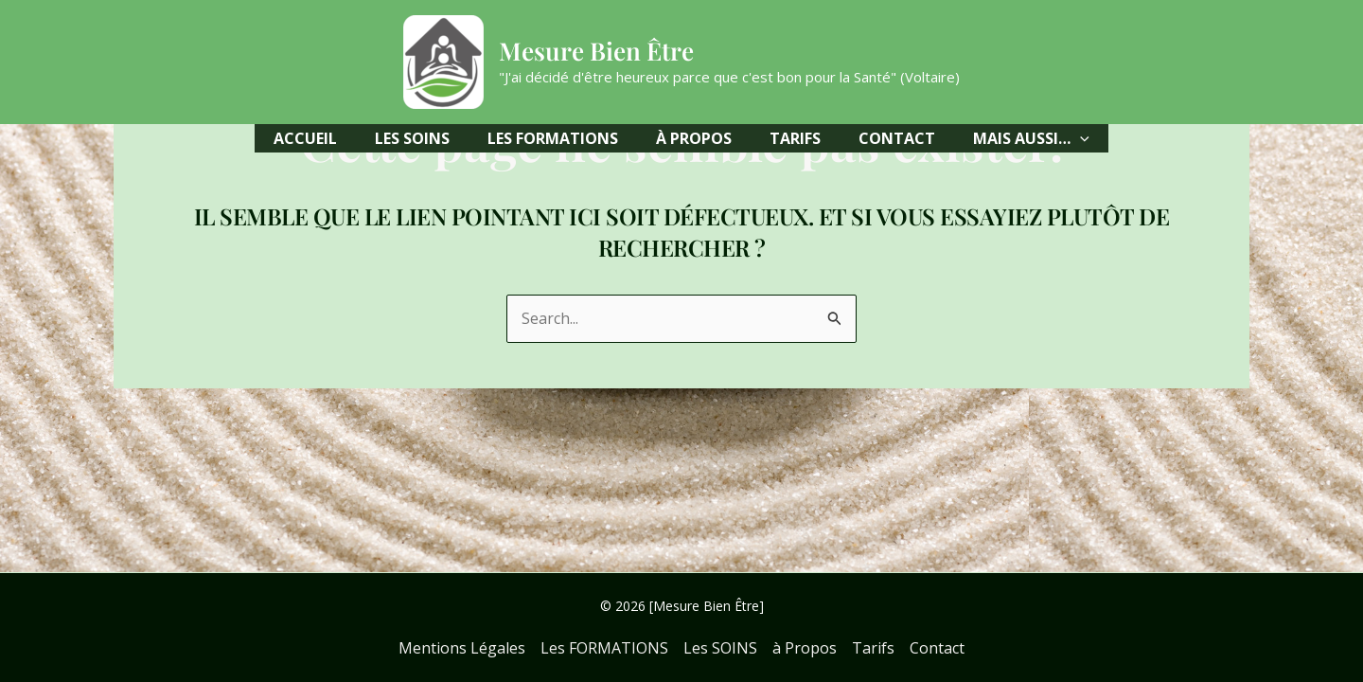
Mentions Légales (461, 647)
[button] (1031, 138)
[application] (1080, 138)
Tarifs (873, 647)
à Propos (804, 647)
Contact (937, 647)
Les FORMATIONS (604, 647)
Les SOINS (720, 647)
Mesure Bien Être (596, 50)
